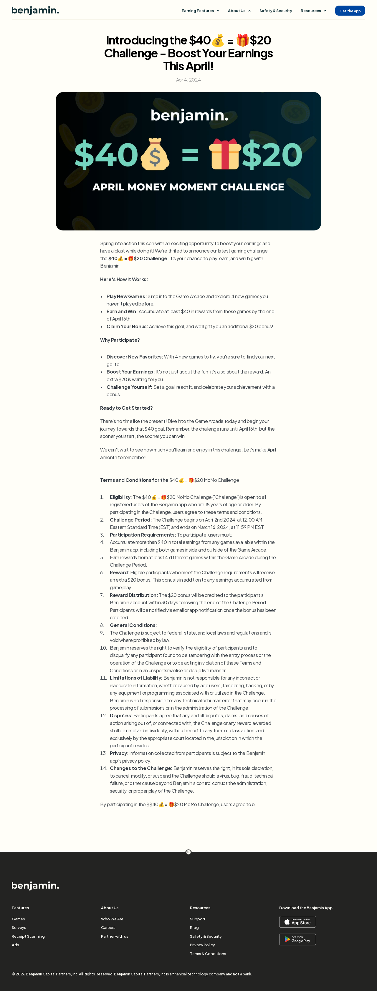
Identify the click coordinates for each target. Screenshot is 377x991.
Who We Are (112, 918)
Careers (108, 927)
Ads (15, 944)
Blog (194, 927)
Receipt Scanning (28, 936)
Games (18, 918)
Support (198, 918)
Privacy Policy (202, 944)
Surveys (19, 927)
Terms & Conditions (208, 953)
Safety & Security (275, 10)
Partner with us (114, 936)
